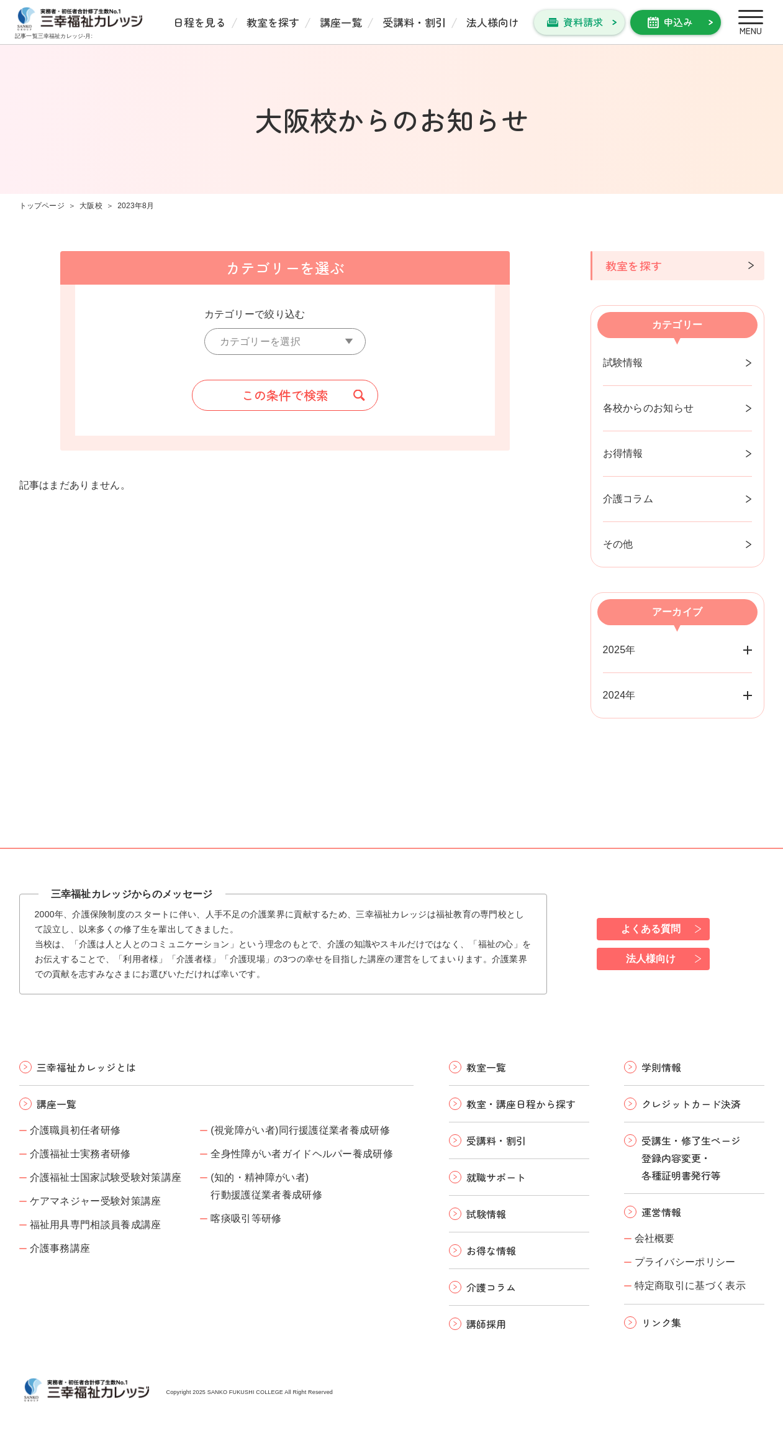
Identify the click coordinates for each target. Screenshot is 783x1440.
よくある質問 (651, 929)
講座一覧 (341, 22)
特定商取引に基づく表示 (690, 1285)
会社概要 (655, 1238)
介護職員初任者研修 (75, 1130)
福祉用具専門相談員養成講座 (95, 1224)
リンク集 (661, 1322)
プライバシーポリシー (685, 1262)
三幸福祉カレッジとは (86, 1067)
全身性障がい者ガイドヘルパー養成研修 (301, 1154)
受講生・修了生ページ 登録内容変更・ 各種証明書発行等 (691, 1158)
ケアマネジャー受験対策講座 (95, 1201)
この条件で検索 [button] (285, 395)
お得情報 (623, 453)
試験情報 (623, 362)
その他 (618, 544)
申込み (678, 21)
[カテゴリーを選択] (285, 341)
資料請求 (583, 21)
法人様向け (492, 22)
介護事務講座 (60, 1248)
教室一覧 (486, 1067)
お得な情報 (491, 1250)
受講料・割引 (414, 22)
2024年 (619, 695)
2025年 (619, 649)
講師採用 (486, 1323)
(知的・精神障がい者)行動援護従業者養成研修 (266, 1186)
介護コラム (628, 498)
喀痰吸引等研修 (245, 1218)
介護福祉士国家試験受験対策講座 (106, 1177)
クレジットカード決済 (691, 1103)
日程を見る (199, 22)
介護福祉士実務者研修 (80, 1154)
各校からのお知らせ (648, 408)
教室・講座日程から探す (521, 1103)
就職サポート (496, 1177)
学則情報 (661, 1067)
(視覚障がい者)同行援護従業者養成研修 (300, 1130)
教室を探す (273, 22)
